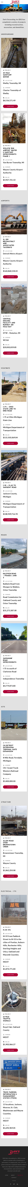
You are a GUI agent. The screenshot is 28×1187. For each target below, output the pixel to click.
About (13, 1175)
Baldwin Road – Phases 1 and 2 (10, 576)
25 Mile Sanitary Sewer (7, 75)
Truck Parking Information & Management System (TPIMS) (10, 1095)
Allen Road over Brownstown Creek (9, 844)
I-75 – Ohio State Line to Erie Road (9, 409)
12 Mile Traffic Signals (7, 1019)
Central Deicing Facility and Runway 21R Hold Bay (9, 323)
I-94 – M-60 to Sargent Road (9, 486)
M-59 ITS (7, 930)
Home (6, 1175)
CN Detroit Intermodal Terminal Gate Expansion (10, 748)
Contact (14, 1177)
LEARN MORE (10, 106)
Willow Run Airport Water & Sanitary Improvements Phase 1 (10, 152)
